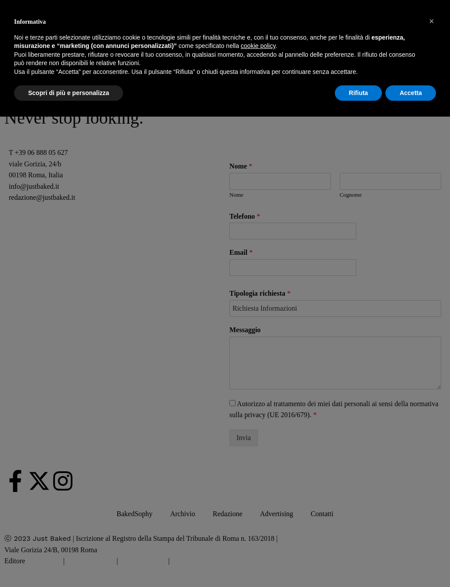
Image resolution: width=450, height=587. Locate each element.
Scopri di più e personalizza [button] (68, 92)
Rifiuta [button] (358, 92)
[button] (432, 21)
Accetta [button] (410, 92)
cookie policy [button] (258, 45)
